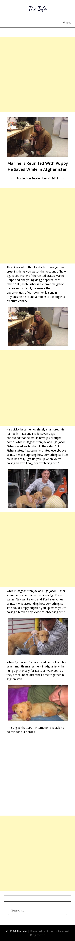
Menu (66, 22)
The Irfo (38, 8)
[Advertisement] (37, 74)
